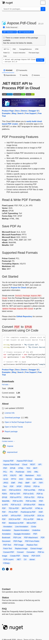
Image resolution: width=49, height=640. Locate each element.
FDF (11, 486)
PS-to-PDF (13, 512)
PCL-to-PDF (29, 519)
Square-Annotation (21, 530)
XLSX (5, 479)
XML (36, 472)
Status (5, 597)
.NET (19, 559)
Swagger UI (33, 111)
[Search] (43, 9)
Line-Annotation (21, 527)
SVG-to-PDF (29, 516)
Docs (17, 111)
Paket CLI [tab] (6, 53)
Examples (6, 113)
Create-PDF (15, 556)
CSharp (6, 563)
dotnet (32, 559)
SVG (29, 472)
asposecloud (12, 452)
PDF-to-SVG (28, 494)
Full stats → (6, 384)
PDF (5, 468)
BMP (27, 483)
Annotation (7, 527)
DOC (21, 479)
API (39, 464)
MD (20, 475)
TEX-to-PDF (14, 508)
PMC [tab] (14, 49)
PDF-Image (18, 545)
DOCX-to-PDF (14, 519)
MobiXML (39, 479)
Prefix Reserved (11, 27)
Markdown (29, 475)
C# (25, 559)
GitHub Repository (24, 316)
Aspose (10, 446)
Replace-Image (21, 548)
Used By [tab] (24, 75)
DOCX (29, 479)
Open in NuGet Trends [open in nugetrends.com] (14, 427)
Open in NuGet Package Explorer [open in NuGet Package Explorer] (18, 422)
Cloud (24, 464)
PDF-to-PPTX (15, 497)
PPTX (13, 479)
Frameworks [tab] (21, 70)
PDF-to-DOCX (15, 490)
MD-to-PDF (31, 523)
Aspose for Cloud (18, 288)
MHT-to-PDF (27, 508)
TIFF (41, 483)
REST (32, 464)
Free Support (30, 113)
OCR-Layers (8, 559)
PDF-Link (17, 538)
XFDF (19, 486)
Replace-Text (32, 545)
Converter (31, 552)
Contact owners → (8, 441)
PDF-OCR (36, 556)
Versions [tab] (36, 75)
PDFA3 (27, 486)
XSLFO (13, 475)
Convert (20, 552)
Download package (12, 418)
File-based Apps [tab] (34, 53)
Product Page (8, 111)
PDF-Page (17, 541)
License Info (10, 413)
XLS (38, 475)
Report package (11, 431)
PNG (20, 483)
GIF (34, 483)
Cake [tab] (5, 56)
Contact (6, 589)
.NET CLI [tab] (6, 49)
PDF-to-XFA (18, 501)
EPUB (12, 468)
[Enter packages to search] (21, 9)
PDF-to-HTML (29, 490)
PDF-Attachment (31, 538)
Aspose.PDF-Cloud (24, 461)
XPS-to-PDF (16, 516)
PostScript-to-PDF (28, 512)
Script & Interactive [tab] (19, 53)
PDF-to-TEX (29, 497)
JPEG (5, 483)
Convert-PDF (8, 552)
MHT (35, 468)
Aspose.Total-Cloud (11, 464)
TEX (28, 468)
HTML (20, 468)
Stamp (25, 556)
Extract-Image (36, 548)
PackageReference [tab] (25, 49)
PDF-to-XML (31, 501)
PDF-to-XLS (16, 505)
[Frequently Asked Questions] (4, 608)
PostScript (20, 472)
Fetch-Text (7, 548)
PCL (5, 472)
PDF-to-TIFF (15, 494)
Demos (24, 111)
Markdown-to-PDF (16, 523)
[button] (40, 60)
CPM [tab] (36, 49)
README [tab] (8, 70)
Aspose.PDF (8, 461)
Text (5, 486)
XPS (5, 475)
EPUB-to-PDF (29, 505)
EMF (13, 483)
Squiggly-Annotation (22, 534)
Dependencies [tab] (10, 75)
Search (20, 113)
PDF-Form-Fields (32, 541)
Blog (14, 113)
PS (11, 472)
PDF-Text (7, 545)
